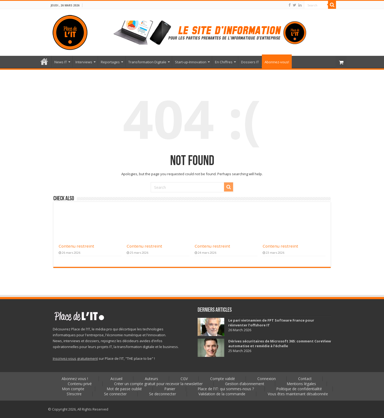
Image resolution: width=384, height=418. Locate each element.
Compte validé (222, 378)
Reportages (110, 62)
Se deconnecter (162, 393)
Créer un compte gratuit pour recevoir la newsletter (158, 383)
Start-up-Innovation (190, 62)
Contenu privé (80, 383)
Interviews (83, 62)
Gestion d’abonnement (244, 383)
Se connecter (115, 393)
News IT (60, 62)
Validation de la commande (221, 393)
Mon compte (73, 388)
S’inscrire (74, 393)
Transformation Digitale (147, 62)
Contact (305, 378)
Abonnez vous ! (75, 378)
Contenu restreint (76, 246)
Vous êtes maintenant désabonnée (298, 393)
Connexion (266, 378)
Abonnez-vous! (277, 62)
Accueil (44, 61)
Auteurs (151, 378)
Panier (169, 388)
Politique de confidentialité (299, 388)
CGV (184, 378)
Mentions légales (301, 383)
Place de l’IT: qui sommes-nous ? (226, 388)
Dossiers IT (250, 62)
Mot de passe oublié (124, 388)
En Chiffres (224, 62)
